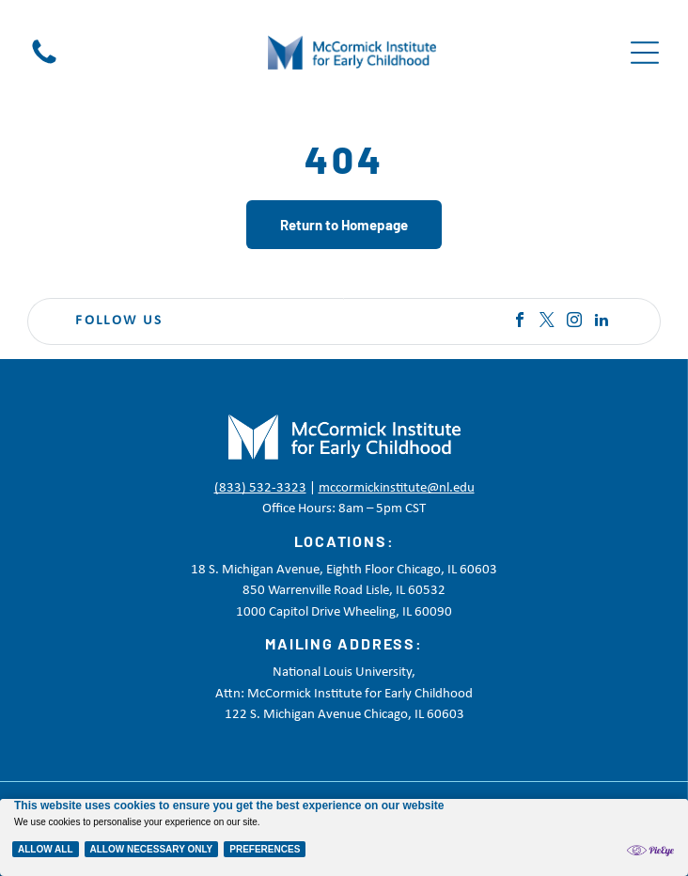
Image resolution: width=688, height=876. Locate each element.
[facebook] (519, 322)
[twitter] (547, 322)
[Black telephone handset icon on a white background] (44, 64)
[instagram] (574, 322)
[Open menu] (645, 53)
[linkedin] (601, 322)
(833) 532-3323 (260, 488)
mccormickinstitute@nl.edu (397, 488)
